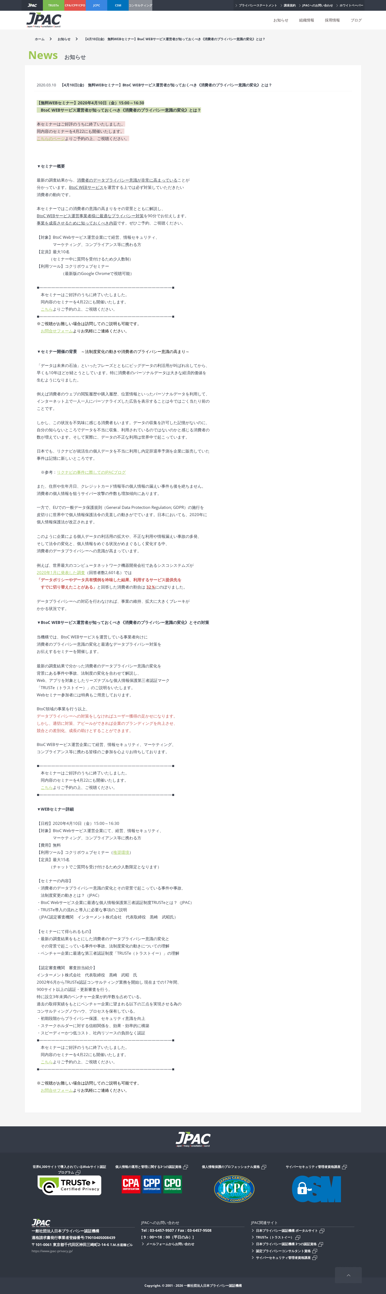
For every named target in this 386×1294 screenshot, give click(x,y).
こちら (47, 309)
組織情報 (306, 20)
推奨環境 (121, 852)
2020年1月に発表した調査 (61, 572)
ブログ (356, 20)
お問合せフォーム (57, 330)
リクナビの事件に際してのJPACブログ (91, 472)
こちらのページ (51, 138)
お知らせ (280, 20)
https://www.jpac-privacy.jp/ (52, 1251)
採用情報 (332, 20)
